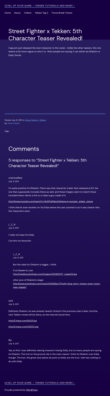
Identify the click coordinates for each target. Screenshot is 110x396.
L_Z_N (11, 224)
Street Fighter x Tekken (35, 120)
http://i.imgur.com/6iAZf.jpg (22, 320)
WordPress (32, 389)
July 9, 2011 (13, 181)
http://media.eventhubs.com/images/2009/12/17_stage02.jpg (45, 274)
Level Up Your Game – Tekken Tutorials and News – (40, 5)
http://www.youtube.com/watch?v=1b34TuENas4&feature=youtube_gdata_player (50, 201)
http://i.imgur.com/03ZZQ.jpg (23, 326)
